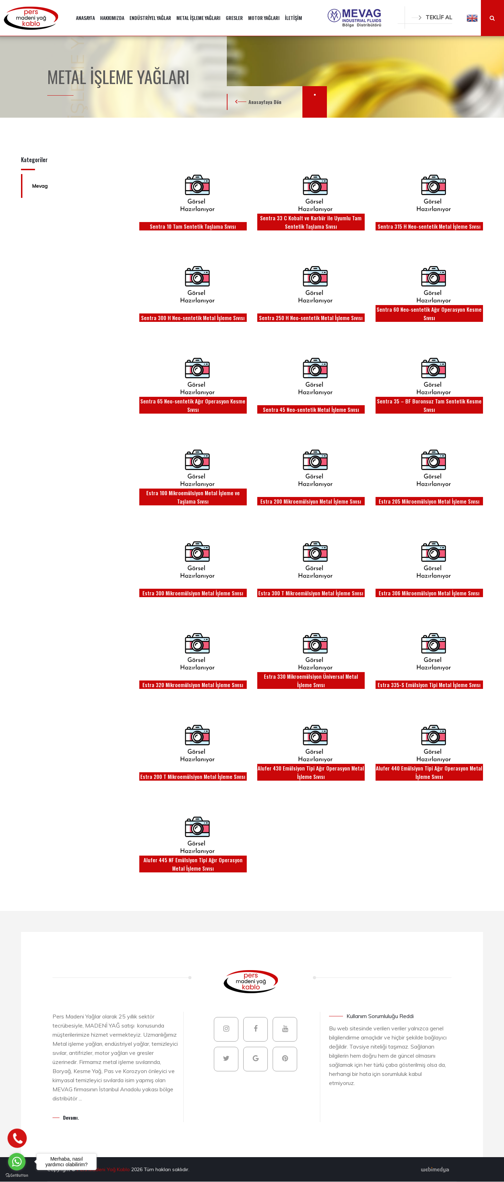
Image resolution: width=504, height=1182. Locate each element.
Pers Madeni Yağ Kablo (104, 1169)
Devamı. (71, 1117)
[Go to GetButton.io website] (17, 1175)
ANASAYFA (85, 17)
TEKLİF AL (432, 17)
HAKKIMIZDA (112, 17)
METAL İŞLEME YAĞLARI (198, 17)
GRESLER (234, 17)
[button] (472, 18)
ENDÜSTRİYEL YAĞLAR (150, 17)
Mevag (40, 186)
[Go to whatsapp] (17, 1161)
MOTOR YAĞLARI (264, 17)
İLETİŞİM (293, 17)
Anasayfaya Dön (264, 101)
